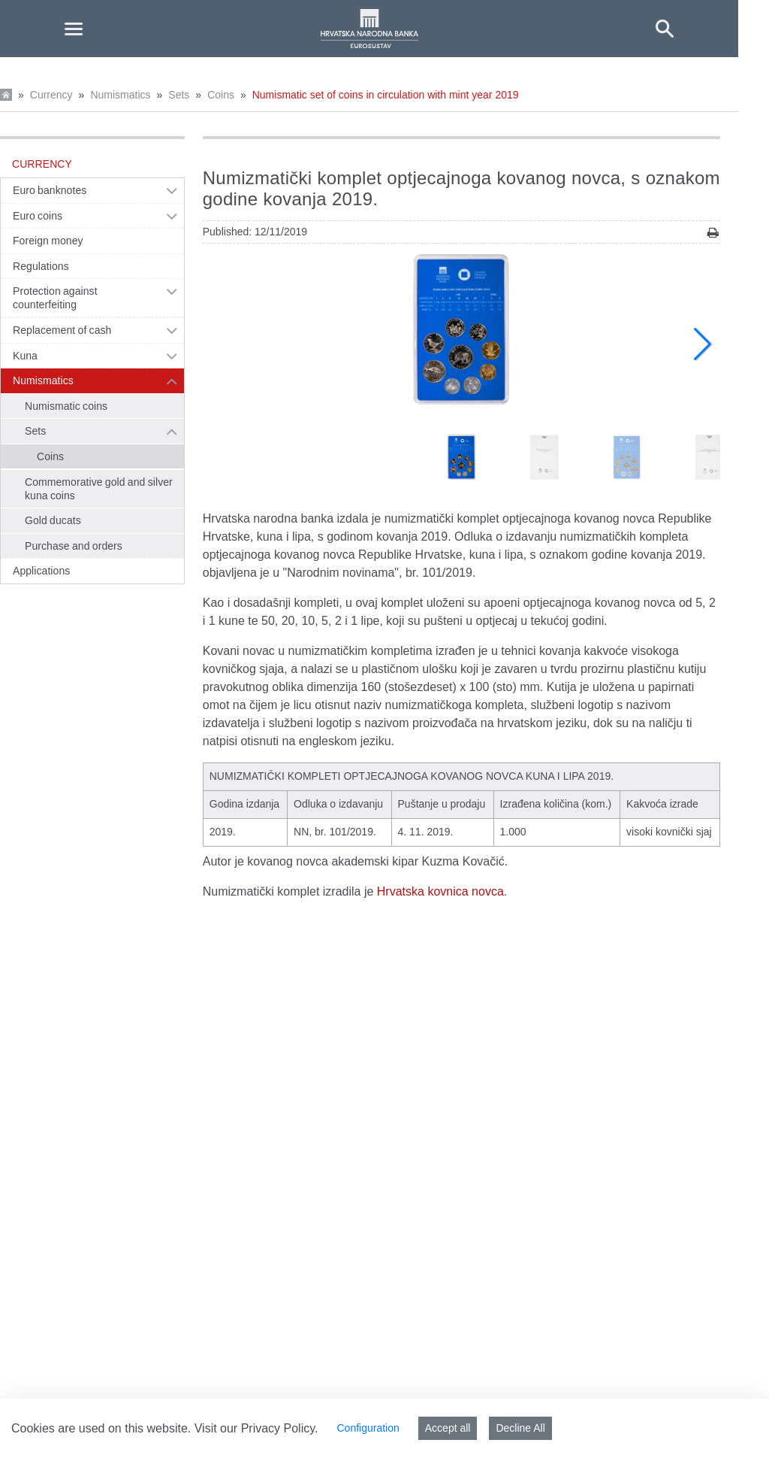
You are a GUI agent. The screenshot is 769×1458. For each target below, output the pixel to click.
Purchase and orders (73, 546)
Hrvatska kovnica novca (440, 891)
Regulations (41, 266)
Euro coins (37, 216)
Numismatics (120, 95)
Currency (51, 95)
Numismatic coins (66, 406)
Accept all (448, 1428)
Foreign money (48, 241)
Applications (41, 571)
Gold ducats (53, 520)
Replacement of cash (62, 330)
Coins (220, 95)
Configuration (367, 1428)
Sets (178, 95)
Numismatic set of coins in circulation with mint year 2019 (385, 95)
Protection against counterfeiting (55, 298)
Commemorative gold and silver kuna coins (99, 489)
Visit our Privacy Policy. (256, 1428)
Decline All (520, 1428)
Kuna (25, 356)
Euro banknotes (49, 190)
